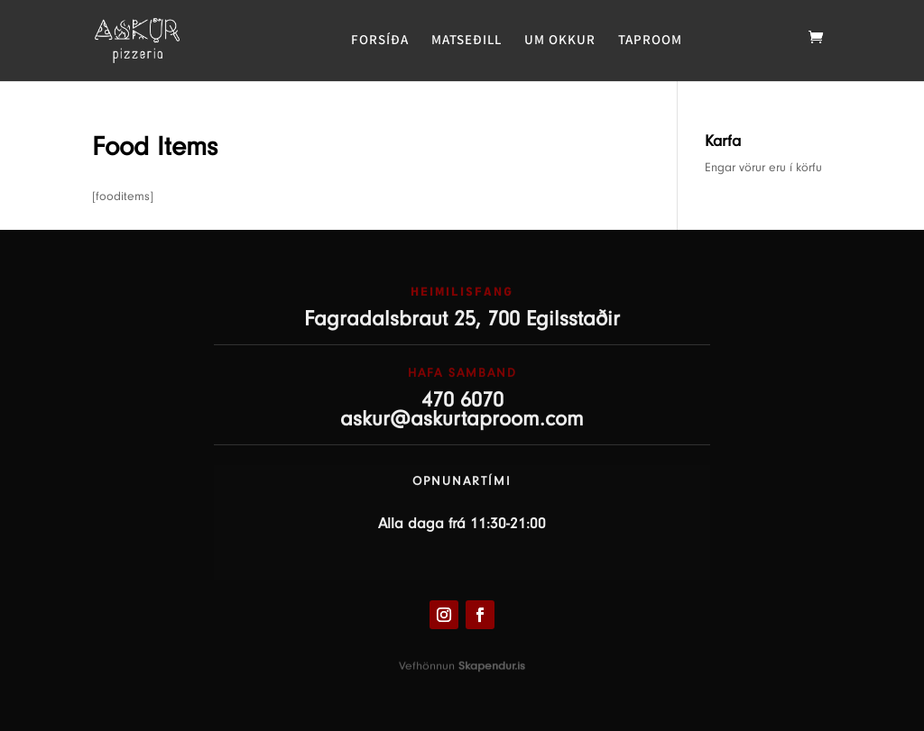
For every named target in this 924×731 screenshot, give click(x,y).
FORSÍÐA (380, 40)
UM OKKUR (560, 40)
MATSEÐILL (466, 40)
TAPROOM (650, 40)
